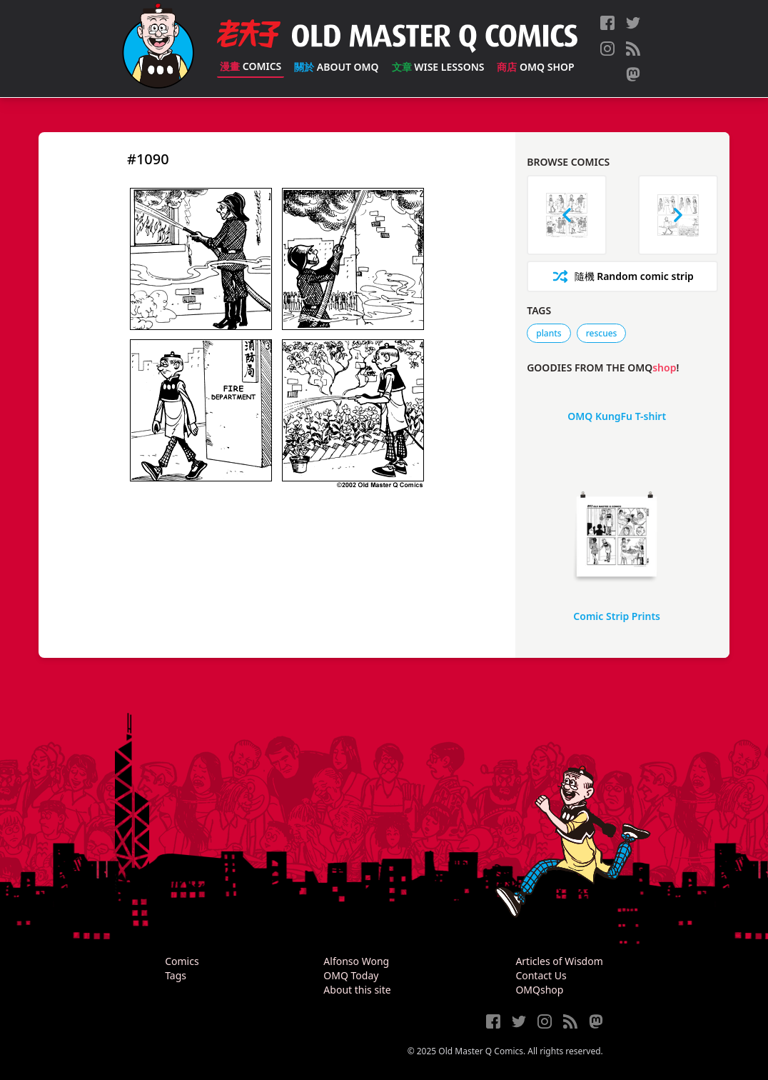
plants (549, 333)
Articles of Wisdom (558, 961)
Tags (175, 975)
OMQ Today (350, 975)
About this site (356, 989)
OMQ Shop (535, 67)
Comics (250, 66)
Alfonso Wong (356, 961)
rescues (601, 333)
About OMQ (336, 67)
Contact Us (540, 975)
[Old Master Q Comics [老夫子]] (158, 48)
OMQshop (539, 989)
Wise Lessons (438, 67)
